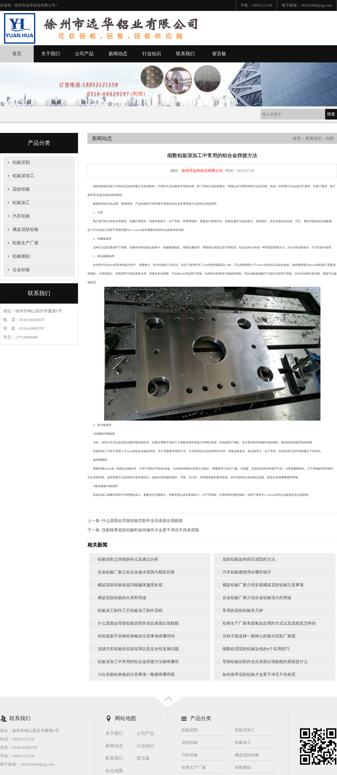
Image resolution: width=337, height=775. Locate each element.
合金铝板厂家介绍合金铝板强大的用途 (256, 597)
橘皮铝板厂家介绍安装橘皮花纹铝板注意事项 (263, 584)
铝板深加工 (23, 175)
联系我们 (185, 53)
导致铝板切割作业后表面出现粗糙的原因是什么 (265, 661)
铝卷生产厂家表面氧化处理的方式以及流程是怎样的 (269, 623)
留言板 (219, 53)
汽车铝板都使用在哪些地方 (246, 572)
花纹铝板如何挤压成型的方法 (248, 559)
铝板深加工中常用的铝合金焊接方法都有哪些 (138, 661)
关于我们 (50, 53)
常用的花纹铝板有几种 (242, 610)
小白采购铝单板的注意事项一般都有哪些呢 (136, 674)
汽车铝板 (21, 216)
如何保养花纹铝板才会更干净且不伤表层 (258, 674)
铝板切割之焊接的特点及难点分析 (128, 559)
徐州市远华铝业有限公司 (202, 170)
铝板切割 (21, 162)
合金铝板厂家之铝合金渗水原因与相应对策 (136, 572)
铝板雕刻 (21, 256)
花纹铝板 (21, 189)
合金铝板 (21, 269)
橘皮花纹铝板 (25, 229)
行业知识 (151, 53)
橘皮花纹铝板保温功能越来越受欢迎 (130, 584)
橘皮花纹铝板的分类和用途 (122, 597)
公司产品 (84, 53)
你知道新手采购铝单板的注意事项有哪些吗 (136, 636)
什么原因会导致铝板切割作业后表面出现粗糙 (142, 520)
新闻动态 (118, 53)
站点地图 (114, 770)
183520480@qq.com (316, 5)
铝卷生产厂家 (25, 243)
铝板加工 (21, 202)
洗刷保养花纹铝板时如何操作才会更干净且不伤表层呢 (150, 530)
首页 (17, 53)
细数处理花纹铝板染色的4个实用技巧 (256, 648)
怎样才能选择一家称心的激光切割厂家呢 (258, 636)
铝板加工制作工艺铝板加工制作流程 (130, 610)
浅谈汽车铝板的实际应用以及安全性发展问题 (138, 648)
